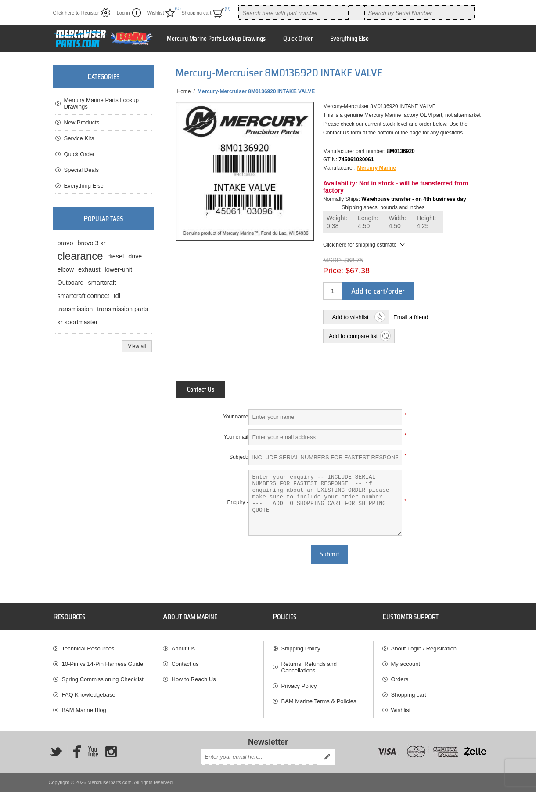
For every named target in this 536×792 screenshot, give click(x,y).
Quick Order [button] (298, 39)
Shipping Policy (300, 648)
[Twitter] (56, 752)
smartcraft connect (83, 295)
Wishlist (401, 710)
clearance (80, 256)
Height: (426, 222)
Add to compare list (353, 336)
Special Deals (81, 170)
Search (356, 13)
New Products (82, 122)
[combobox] (294, 13)
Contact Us (200, 389)
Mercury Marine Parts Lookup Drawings (101, 103)
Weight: (337, 222)
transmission (75, 308)
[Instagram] (111, 752)
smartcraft (102, 282)
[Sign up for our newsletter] (260, 757)
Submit (329, 554)
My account (405, 664)
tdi (117, 295)
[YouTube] (93, 752)
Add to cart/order (378, 291)
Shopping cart (408, 694)
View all (137, 346)
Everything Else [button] (349, 39)
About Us (183, 648)
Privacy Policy (299, 686)
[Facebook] (74, 752)
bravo (65, 243)
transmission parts (122, 308)
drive (135, 256)
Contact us (185, 664)
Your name (235, 417)
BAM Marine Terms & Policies (318, 701)
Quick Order (79, 154)
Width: (397, 222)
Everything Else (84, 185)
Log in (123, 12)
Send (327, 757)
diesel (116, 256)
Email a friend (410, 317)
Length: (368, 222)
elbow (66, 269)
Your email (235, 437)
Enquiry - (237, 502)
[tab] (200, 389)
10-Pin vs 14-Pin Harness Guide (103, 664)
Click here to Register (76, 12)
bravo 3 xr (92, 243)
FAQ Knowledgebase (88, 694)
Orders (400, 679)
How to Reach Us (194, 679)
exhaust (89, 269)
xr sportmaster (78, 322)
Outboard (71, 282)
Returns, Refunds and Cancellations (309, 667)
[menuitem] (103, 648)
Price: (333, 270)
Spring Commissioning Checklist (103, 679)
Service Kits (79, 138)
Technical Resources (88, 648)
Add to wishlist (350, 317)
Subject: (238, 457)
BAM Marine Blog (84, 710)
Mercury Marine (376, 168)
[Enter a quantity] (332, 291)
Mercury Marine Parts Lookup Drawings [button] (216, 39)
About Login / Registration (424, 648)
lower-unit (118, 269)
